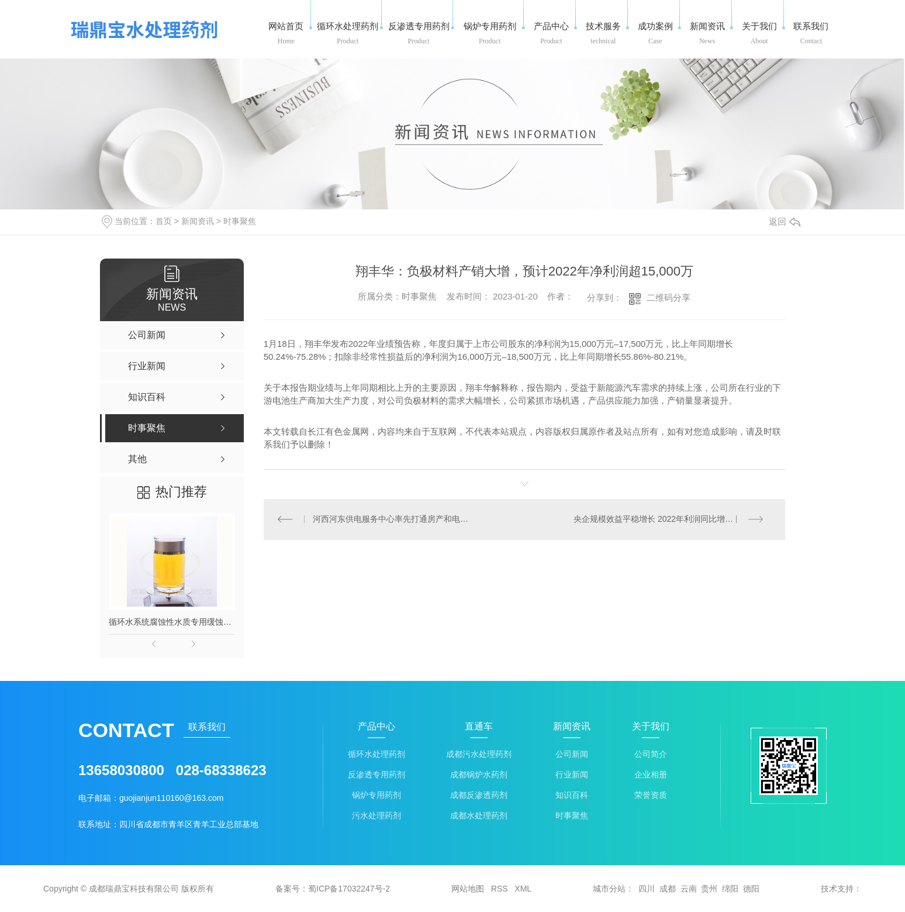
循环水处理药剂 (376, 754)
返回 (784, 221)
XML (522, 888)
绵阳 (730, 888)
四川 (646, 888)
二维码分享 (668, 297)
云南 (689, 888)
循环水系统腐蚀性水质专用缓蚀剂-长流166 (172, 622)
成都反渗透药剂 (478, 795)
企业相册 (650, 774)
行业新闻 (571, 774)
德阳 (751, 888)
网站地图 (467, 888)
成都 (667, 888)
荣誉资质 (650, 795)
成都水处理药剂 (478, 815)
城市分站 (609, 888)
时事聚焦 (239, 221)
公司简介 (650, 754)
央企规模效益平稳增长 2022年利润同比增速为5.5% (667, 519)
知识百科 (571, 795)
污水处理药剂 (376, 815)
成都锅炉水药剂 (478, 774)
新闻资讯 (197, 221)
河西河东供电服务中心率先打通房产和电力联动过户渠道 (394, 519)
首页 (164, 221)
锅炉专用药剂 (376, 795)
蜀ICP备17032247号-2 (349, 888)
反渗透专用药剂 (376, 774)
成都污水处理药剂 (479, 754)
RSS (499, 888)
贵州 (709, 888)
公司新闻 (571, 754)
